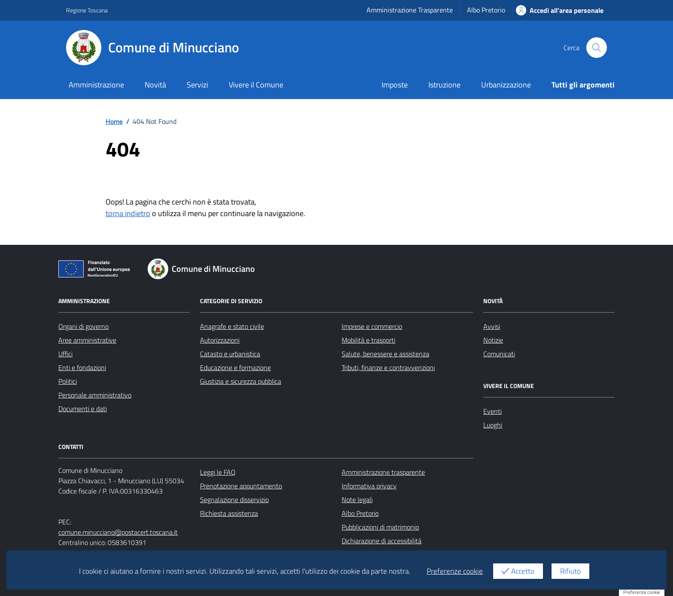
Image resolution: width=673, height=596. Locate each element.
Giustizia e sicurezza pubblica (240, 381)
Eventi (492, 411)
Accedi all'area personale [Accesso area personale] (559, 10)
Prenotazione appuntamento (241, 486)
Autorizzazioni (219, 340)
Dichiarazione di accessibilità (381, 541)
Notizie (493, 340)
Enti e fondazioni (82, 367)
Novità (155, 84)
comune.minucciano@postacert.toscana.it (118, 532)
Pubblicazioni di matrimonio (380, 527)
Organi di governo (83, 326)
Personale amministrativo (94, 395)
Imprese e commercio (372, 326)
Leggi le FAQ (218, 472)
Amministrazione (96, 84)
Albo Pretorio (486, 10)
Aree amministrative (87, 340)
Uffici (65, 354)
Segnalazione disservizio (234, 499)
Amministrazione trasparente (383, 472)
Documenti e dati (82, 408)
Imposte (395, 84)
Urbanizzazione (506, 84)
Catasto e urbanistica (230, 354)
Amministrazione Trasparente (410, 10)
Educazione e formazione (235, 367)
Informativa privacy (369, 486)
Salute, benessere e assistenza (385, 354)
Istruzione (444, 84)
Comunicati (499, 354)
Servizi (197, 84)
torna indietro (128, 213)
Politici (67, 381)
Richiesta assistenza (229, 513)
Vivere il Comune (256, 84)
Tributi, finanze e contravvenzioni (388, 367)
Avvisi (491, 326)
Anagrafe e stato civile (232, 326)
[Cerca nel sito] (596, 47)
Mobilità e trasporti (368, 340)
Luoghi (492, 425)
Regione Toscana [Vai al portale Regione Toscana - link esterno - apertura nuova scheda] (87, 10)
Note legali (357, 499)
